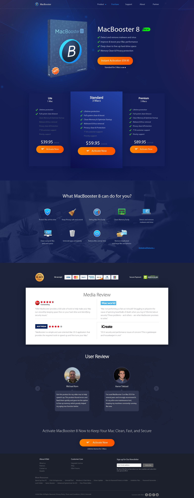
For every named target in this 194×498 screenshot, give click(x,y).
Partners (42, 466)
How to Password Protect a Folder (117, 480)
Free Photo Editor (85, 483)
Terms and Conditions (73, 494)
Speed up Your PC (41, 480)
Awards (42, 471)
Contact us (43, 468)
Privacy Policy (60, 494)
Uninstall (88, 494)
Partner (156, 4)
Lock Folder (39, 483)
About (142, 4)
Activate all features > (147, 248)
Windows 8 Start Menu (83, 480)
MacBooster (45, 4)
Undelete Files (135, 480)
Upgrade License (77, 463)
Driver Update (98, 480)
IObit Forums (75, 468)
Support (128, 4)
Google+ (153, 494)
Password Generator (149, 480)
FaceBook (146, 494)
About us (42, 463)
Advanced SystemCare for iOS (67, 483)
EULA (82, 494)
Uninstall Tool (69, 480)
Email (157, 494)
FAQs (72, 466)
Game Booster (50, 483)
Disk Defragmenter (55, 480)
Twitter (150, 494)
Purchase (115, 4)
